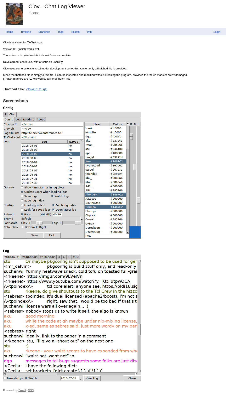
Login (216, 31)
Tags (60, 31)
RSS (31, 390)
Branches (44, 31)
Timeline (26, 31)
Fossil (22, 390)
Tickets (75, 31)
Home (9, 31)
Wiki (89, 31)
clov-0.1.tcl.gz (36, 89)
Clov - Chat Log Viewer (56, 6)
